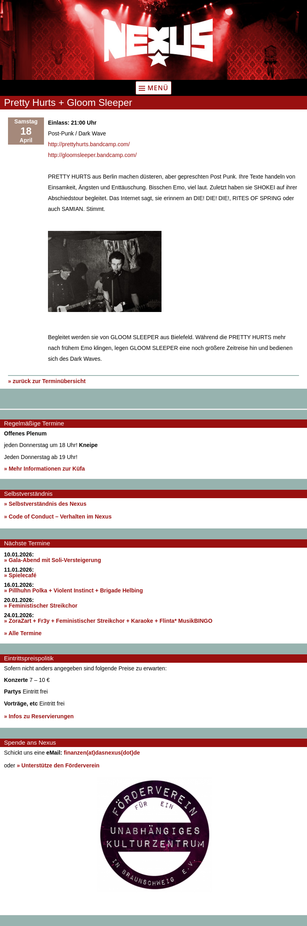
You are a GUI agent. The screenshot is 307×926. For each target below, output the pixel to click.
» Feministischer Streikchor (41, 605)
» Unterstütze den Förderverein (58, 765)
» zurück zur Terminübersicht (47, 381)
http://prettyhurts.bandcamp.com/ (89, 144)
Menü (158, 87)
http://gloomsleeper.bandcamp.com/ (92, 155)
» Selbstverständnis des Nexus (45, 504)
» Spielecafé (20, 575)
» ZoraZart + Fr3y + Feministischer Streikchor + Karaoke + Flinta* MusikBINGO (108, 621)
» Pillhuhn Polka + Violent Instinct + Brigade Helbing (73, 590)
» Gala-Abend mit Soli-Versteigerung (52, 560)
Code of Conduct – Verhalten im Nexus (60, 516)
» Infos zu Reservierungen (39, 716)
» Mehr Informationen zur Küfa (44, 468)
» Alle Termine (23, 633)
